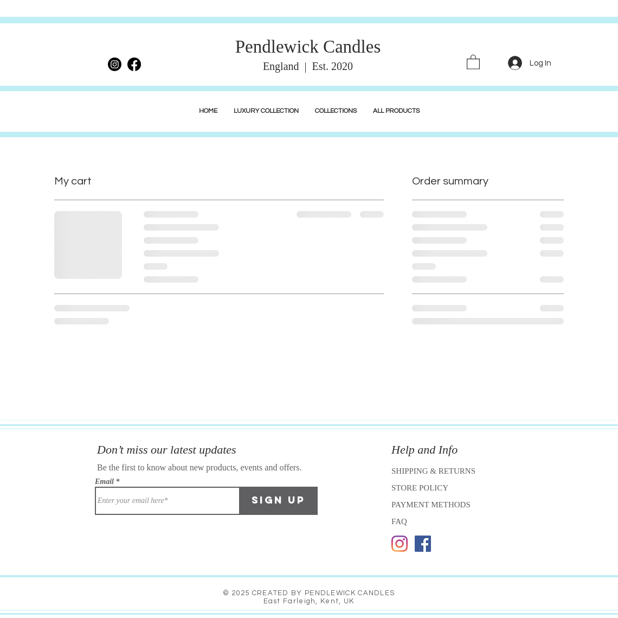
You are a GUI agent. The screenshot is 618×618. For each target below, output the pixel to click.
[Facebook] (423, 544)
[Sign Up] (278, 501)
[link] (473, 61)
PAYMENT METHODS (431, 504)
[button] (266, 111)
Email (104, 482)
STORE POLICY (420, 487)
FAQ (399, 521)
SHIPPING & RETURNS (433, 471)
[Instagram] (399, 544)
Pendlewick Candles (308, 46)
